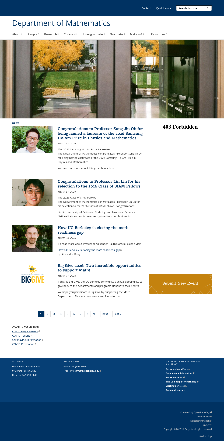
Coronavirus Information (27, 339)
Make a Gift (138, 34)
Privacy (207, 424)
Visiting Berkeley (176, 385)
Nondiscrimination (201, 420)
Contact (146, 8)
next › (107, 314)
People (33, 34)
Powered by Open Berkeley (196, 412)
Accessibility (204, 416)
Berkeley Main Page (178, 369)
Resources (159, 34)
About (17, 34)
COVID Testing (22, 335)
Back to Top (206, 436)
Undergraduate (93, 34)
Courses (70, 34)
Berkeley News (175, 377)
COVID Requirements (26, 331)
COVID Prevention (24, 344)
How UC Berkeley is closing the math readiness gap (93, 230)
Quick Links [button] (163, 8)
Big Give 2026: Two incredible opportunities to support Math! (99, 268)
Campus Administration (180, 373)
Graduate (117, 34)
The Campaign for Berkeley (182, 381)
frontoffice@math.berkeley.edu (82, 370)
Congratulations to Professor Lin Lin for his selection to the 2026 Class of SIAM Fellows (99, 184)
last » (119, 314)
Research (51, 34)
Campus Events (175, 390)
